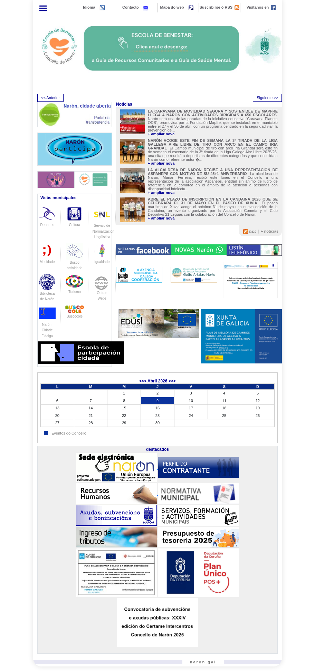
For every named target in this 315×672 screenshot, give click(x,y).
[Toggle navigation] (43, 8)
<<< (142, 381)
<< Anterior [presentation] (50, 98)
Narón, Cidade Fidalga (47, 324)
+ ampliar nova (161, 134)
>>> (172, 381)
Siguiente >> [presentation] (267, 98)
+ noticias (269, 231)
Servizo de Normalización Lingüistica (103, 225)
